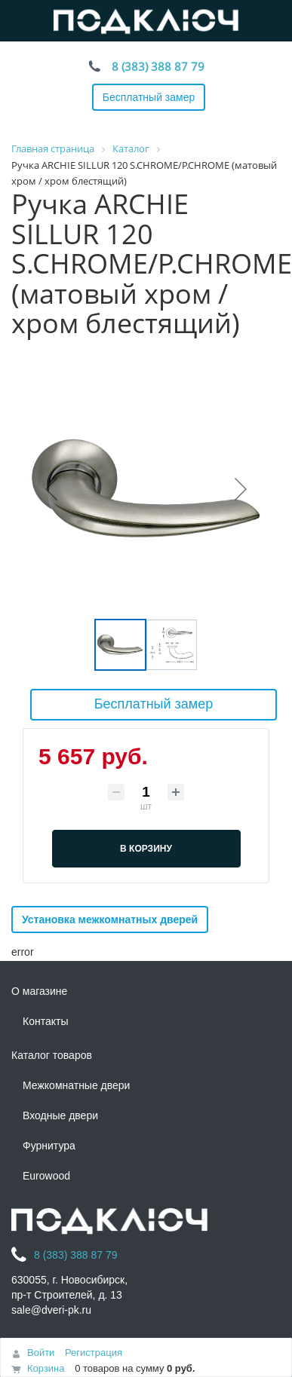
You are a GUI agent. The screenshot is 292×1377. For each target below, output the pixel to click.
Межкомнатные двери (76, 1085)
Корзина (46, 1368)
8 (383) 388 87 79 (158, 66)
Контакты (45, 1021)
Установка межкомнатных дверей (110, 919)
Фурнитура (49, 1146)
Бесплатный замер (149, 97)
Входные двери (60, 1115)
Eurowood (46, 1176)
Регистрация (93, 1352)
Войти (40, 1352)
